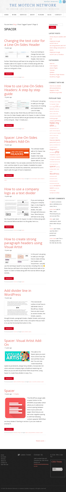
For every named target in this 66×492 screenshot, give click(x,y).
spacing (29, 432)
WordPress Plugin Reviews (57, 74)
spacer (23, 77)
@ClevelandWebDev (55, 88)
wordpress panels (53, 181)
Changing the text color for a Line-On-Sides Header (24, 42)
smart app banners (54, 164)
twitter (54, 169)
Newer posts (41, 441)
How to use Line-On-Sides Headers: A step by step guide (23, 90)
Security (58, 161)
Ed (50, 202)
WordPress (34, 432)
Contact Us (4, 462)
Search (52, 27)
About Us (3, 460)
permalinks (52, 152)
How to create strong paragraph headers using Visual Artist (23, 243)
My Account (47, 1)
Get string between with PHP (58, 45)
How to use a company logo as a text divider (21, 191)
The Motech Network (33, 5)
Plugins (41, 14)
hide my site (54, 124)
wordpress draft (53, 176)
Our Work (3, 457)
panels (57, 149)
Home (6, 14)
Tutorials (15, 77)
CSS (56, 106)
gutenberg (58, 120)
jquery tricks (53, 142)
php (57, 151)
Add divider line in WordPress (17, 292)
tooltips (51, 169)
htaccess (52, 140)
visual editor (34, 381)
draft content (53, 113)
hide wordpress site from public (54, 128)
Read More (9, 74)
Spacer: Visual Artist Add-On (23, 342)
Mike (51, 219)
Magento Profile (54, 90)
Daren (51, 229)
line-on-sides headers (33, 178)
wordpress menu (53, 178)
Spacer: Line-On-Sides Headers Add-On (20, 139)
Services (23, 14)
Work (14, 14)
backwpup (52, 101)
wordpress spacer (28, 331)
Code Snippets (54, 66)
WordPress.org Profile (56, 92)
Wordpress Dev (54, 1)
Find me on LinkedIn (55, 86)
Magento (53, 149)
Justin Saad (53, 209)
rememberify (53, 161)
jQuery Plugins (54, 68)
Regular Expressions (55, 159)
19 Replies (16, 394)
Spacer (9, 390)
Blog (49, 14)
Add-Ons (15, 178)
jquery (58, 140)
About (32, 14)
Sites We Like (4, 464)
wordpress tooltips (54, 193)
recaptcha (52, 154)
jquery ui (58, 142)
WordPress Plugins (20, 178)
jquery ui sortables (54, 144)
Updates (52, 72)
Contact (58, 14)
